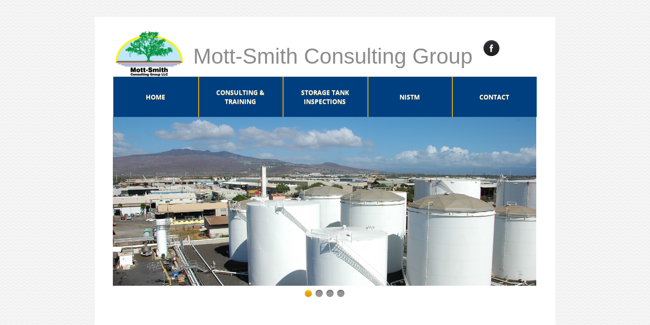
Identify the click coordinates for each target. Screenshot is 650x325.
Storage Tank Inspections (325, 97)
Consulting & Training (240, 97)
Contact (494, 97)
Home (155, 97)
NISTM (409, 97)
